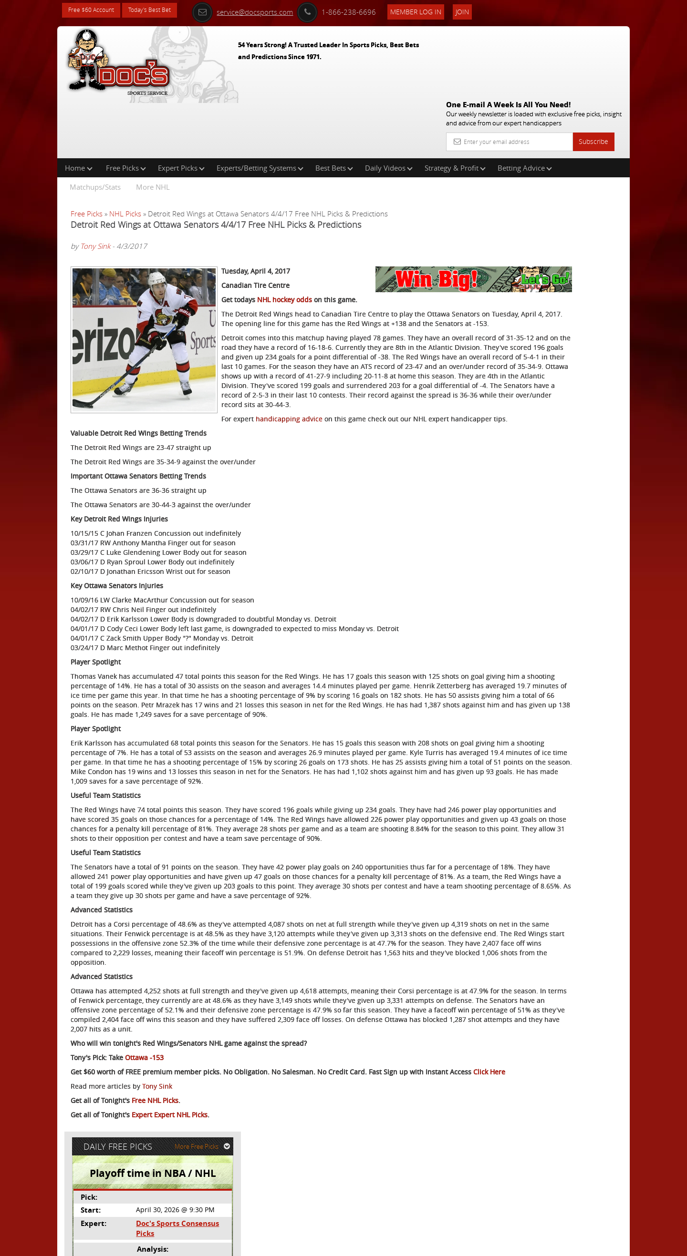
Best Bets (334, 107)
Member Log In (436, 10)
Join (482, 10)
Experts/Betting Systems (260, 107)
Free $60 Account (94, 10)
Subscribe (593, 72)
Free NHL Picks (155, 1196)
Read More (589, 318)
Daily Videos (389, 107)
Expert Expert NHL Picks (170, 1210)
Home (79, 107)
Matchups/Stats (95, 126)
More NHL (153, 126)
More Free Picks (586, 158)
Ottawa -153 (144, 1144)
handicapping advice (138, 419)
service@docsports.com (262, 10)
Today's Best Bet (160, 10)
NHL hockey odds (284, 271)
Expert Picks (181, 107)
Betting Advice (525, 107)
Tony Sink (95, 185)
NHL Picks (125, 152)
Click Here (134, 1168)
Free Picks (126, 107)
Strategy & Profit (455, 107)
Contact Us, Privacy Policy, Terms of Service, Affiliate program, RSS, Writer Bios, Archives (400, 1244)
